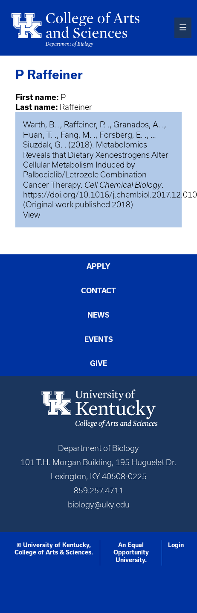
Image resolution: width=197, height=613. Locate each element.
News (98, 315)
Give (98, 363)
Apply (98, 266)
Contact (98, 291)
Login (176, 545)
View (32, 214)
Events (98, 339)
